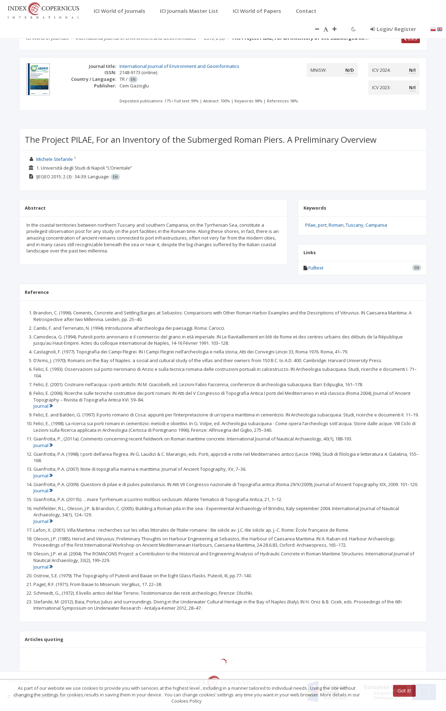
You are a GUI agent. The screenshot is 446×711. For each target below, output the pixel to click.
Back (410, 39)
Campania (376, 225)
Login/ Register (393, 28)
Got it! (404, 690)
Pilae (310, 225)
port (322, 225)
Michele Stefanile (54, 159)
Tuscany (354, 225)
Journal (43, 406)
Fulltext (315, 268)
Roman (336, 225)
